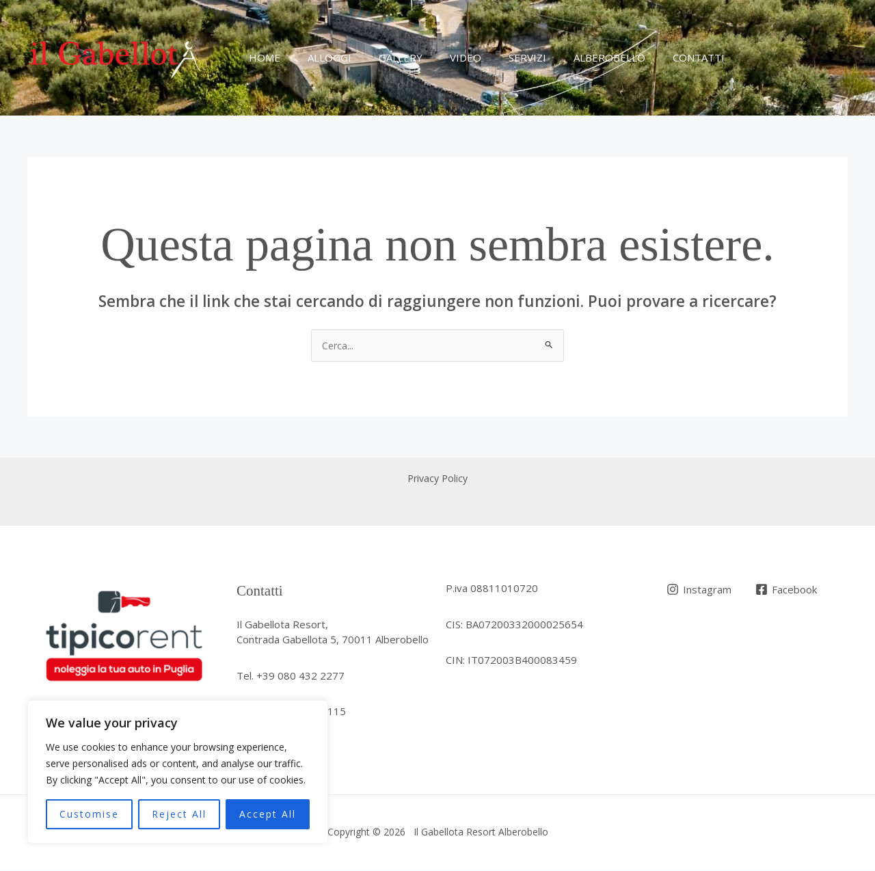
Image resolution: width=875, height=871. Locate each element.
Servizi (496, 57)
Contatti (654, 57)
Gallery (383, 57)
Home (261, 57)
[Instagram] (699, 591)
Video (441, 57)
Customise (89, 813)
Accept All (267, 813)
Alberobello (572, 57)
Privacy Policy (437, 480)
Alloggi (319, 57)
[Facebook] (787, 591)
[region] (177, 772)
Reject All (179, 813)
